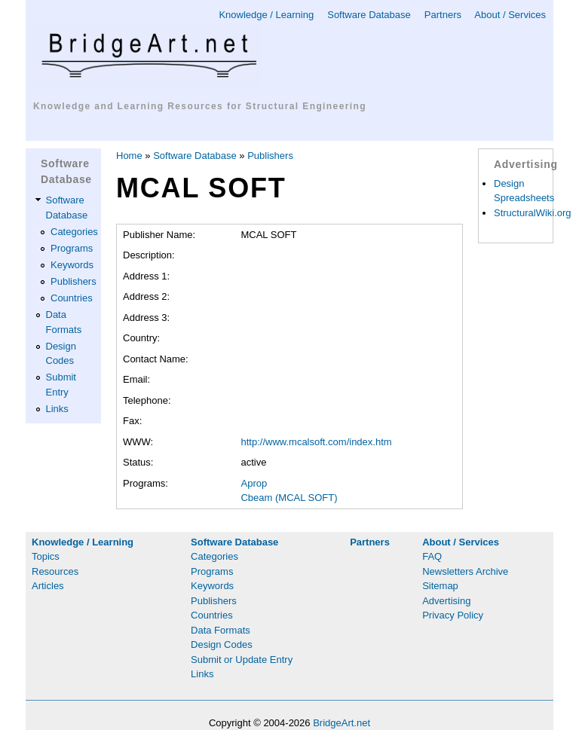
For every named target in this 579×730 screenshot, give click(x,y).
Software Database (369, 14)
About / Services (510, 14)
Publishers (73, 281)
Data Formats (220, 630)
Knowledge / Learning (266, 14)
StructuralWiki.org (532, 212)
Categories (74, 231)
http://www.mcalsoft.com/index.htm (315, 441)
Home (129, 155)
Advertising (446, 600)
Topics (46, 556)
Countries (72, 298)
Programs (72, 248)
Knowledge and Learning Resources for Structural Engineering (199, 106)
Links (57, 408)
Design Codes (222, 644)
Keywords (72, 264)
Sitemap (440, 585)
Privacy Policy (452, 615)
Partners (442, 14)
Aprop (253, 483)
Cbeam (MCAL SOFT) (288, 497)
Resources (55, 571)
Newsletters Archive (465, 571)
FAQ (432, 556)
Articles (48, 585)
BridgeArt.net (341, 722)
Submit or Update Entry (242, 659)
